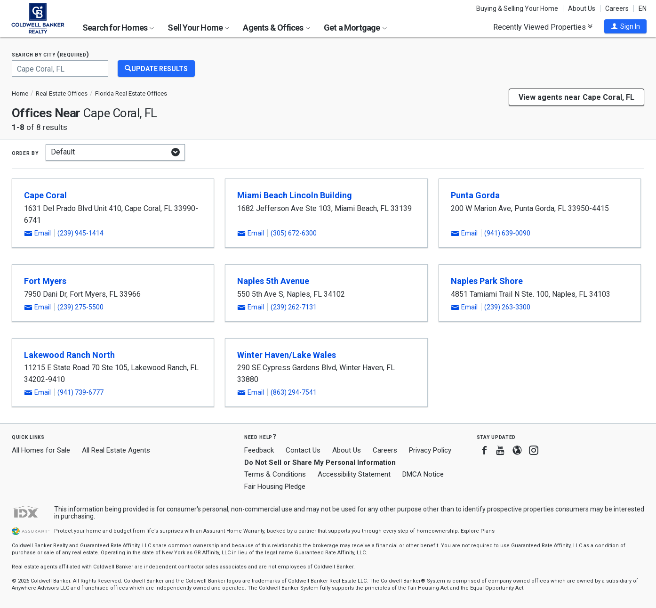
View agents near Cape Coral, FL (576, 97)
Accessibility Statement (354, 474)
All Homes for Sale (41, 450)
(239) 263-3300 (507, 307)
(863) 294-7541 (294, 392)
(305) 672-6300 (294, 233)
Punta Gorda (475, 195)
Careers (617, 8)
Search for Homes (118, 27)
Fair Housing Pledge (274, 486)
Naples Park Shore (487, 281)
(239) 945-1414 (80, 233)
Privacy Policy (430, 450)
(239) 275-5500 (80, 307)
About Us (581, 8)
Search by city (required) (50, 54)
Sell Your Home (198, 27)
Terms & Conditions (275, 474)
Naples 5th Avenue (273, 281)
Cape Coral (45, 195)
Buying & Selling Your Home (517, 8)
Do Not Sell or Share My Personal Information (320, 462)
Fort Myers (45, 281)
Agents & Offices (276, 27)
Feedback (259, 450)
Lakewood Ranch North (69, 355)
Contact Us (303, 450)
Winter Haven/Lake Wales (286, 355)
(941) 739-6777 (80, 392)
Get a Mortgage (355, 27)
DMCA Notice (423, 474)
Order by (25, 152)
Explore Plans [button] (478, 531)
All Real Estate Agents (116, 450)
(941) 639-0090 (507, 233)
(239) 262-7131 (294, 307)
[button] (625, 26)
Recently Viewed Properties (542, 27)
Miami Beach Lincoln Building (294, 195)
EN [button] (643, 8)
